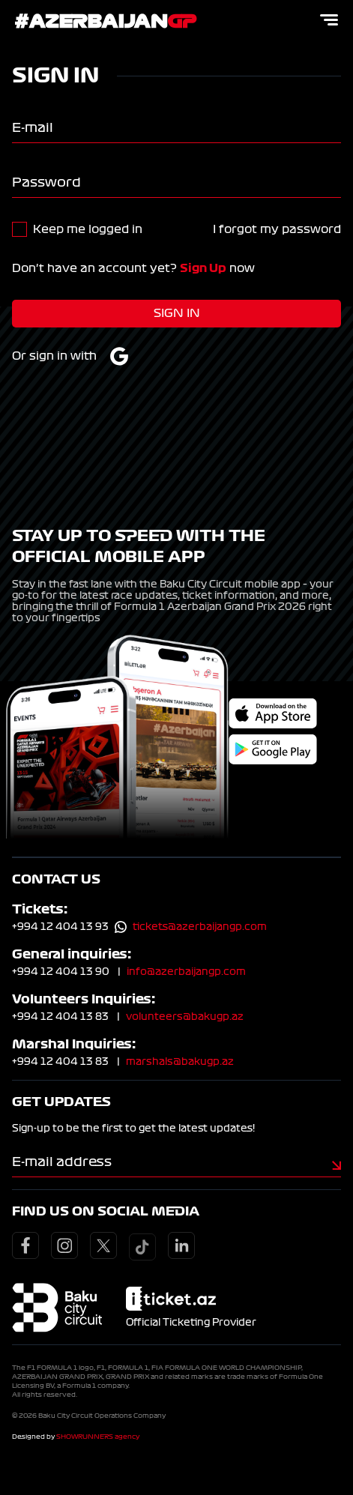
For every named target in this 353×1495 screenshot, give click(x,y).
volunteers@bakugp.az (185, 1016)
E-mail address (62, 1162)
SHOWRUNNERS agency (97, 1437)
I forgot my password (277, 229)
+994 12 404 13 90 (60, 971)
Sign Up (203, 268)
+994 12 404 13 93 (60, 926)
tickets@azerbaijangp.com (200, 926)
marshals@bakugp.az (180, 1061)
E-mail (32, 127)
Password (46, 182)
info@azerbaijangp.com (186, 971)
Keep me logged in (87, 229)
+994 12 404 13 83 (60, 1016)
